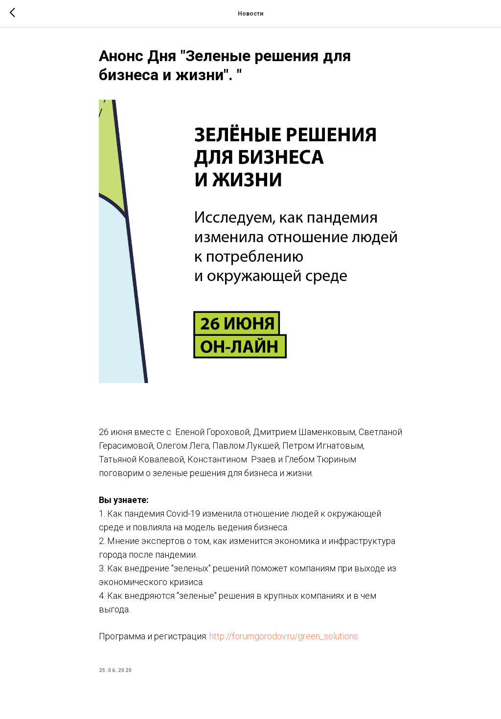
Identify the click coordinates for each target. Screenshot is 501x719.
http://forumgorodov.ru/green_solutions (283, 636)
